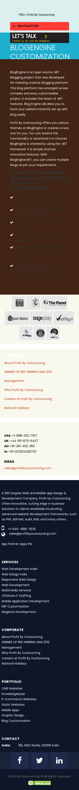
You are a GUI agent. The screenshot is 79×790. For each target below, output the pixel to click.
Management (14, 381)
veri (63, 318)
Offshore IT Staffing (16, 596)
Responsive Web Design (19, 579)
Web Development (15, 585)
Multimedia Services (16, 590)
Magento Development (19, 612)
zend (18, 303)
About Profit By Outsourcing (24, 363)
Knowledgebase (13, 694)
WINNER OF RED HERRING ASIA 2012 (28, 372)
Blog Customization (16, 721)
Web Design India (14, 574)
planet (54, 303)
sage (41, 318)
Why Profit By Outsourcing (23, 390)
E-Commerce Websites (19, 699)
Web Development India (19, 569)
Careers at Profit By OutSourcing (28, 399)
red (53, 333)
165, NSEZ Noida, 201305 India (38, 745)
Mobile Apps (10, 710)
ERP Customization (15, 606)
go (26, 333)
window (39, 333)
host (17, 318)
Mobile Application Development (26, 601)
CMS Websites (12, 688)
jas (33, 303)
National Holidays (16, 408)
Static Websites (13, 705)
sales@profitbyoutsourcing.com (27, 468)
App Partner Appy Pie (17, 544)
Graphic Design (13, 715)
